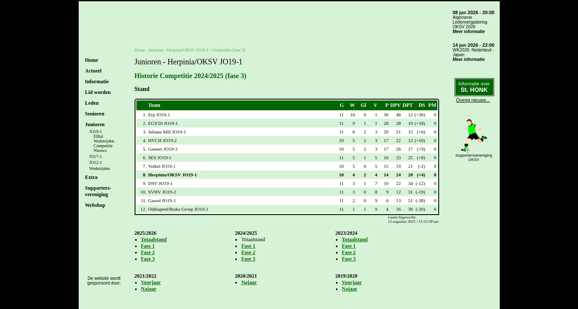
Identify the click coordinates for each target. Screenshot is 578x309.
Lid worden (98, 92)
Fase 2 (148, 252)
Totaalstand (154, 239)
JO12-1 (95, 162)
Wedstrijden (104, 141)
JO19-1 (95, 131)
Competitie (103, 145)
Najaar (149, 289)
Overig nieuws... (473, 100)
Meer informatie (469, 31)
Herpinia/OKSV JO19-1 (188, 50)
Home (91, 60)
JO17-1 (95, 156)
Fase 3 (148, 259)
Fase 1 (148, 246)
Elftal (98, 136)
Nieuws (100, 150)
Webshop (95, 205)
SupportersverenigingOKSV (473, 157)
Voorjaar (151, 282)
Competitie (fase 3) (228, 50)
